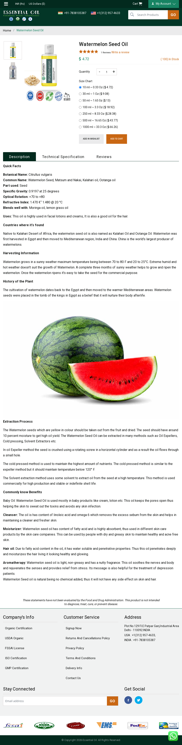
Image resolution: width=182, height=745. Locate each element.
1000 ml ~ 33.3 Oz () (98, 127)
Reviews (104, 157)
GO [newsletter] (112, 701)
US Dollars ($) (37, 3)
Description (19, 157)
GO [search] (173, 15)
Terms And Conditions (81, 658)
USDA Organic (14, 638)
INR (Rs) (20, 3)
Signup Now (74, 628)
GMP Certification (16, 668)
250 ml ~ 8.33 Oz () (97, 113)
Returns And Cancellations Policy (88, 638)
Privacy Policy (75, 648)
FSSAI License (14, 648)
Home (7, 30)
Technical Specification (63, 157)
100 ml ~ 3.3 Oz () (97, 107)
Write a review (120, 52)
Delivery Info (74, 668)
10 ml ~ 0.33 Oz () (96, 87)
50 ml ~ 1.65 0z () (94, 100)
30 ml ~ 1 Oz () (94, 93)
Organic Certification (18, 628)
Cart (137, 4)
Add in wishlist (91, 138)
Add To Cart (116, 138)
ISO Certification (16, 658)
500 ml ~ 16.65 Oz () (98, 120)
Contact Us (73, 678)
